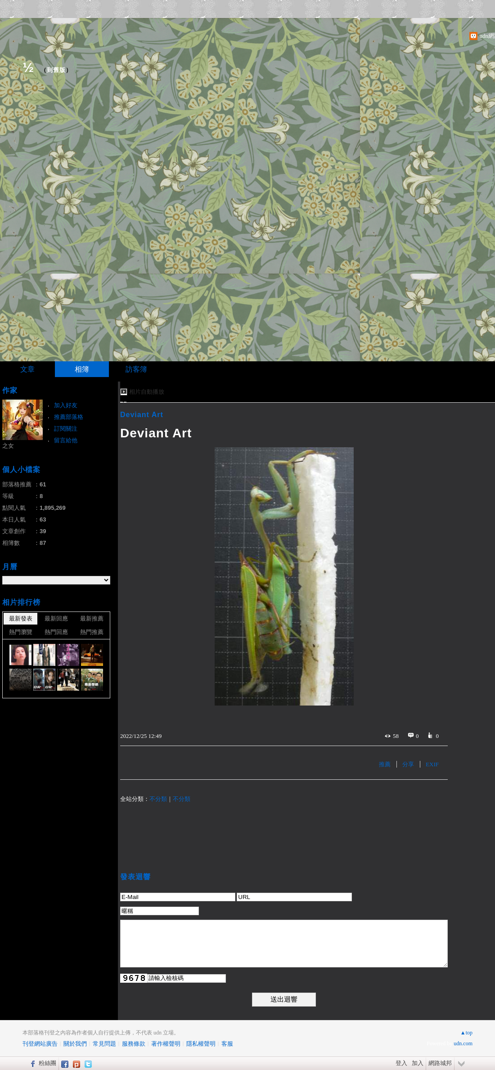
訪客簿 (136, 369)
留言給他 (65, 440)
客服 (227, 1043)
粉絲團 (47, 1063)
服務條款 (133, 1043)
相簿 (82, 369)
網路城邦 (440, 1063)
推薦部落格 (68, 417)
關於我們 (75, 1043)
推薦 (385, 764)
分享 (408, 764)
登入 (401, 1063)
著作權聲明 (165, 1043)
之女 (8, 445)
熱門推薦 (92, 632)
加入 (417, 1063)
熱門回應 (56, 632)
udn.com (463, 1043)
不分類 (158, 799)
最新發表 (20, 618)
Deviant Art (141, 414)
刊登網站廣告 (40, 1043)
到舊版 (56, 70)
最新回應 (56, 618)
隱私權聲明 (201, 1043)
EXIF (432, 764)
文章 (27, 369)
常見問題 (104, 1043)
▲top (466, 1033)
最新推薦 (92, 618)
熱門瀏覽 (20, 632)
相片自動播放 (146, 391)
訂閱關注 (65, 428)
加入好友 (65, 405)
